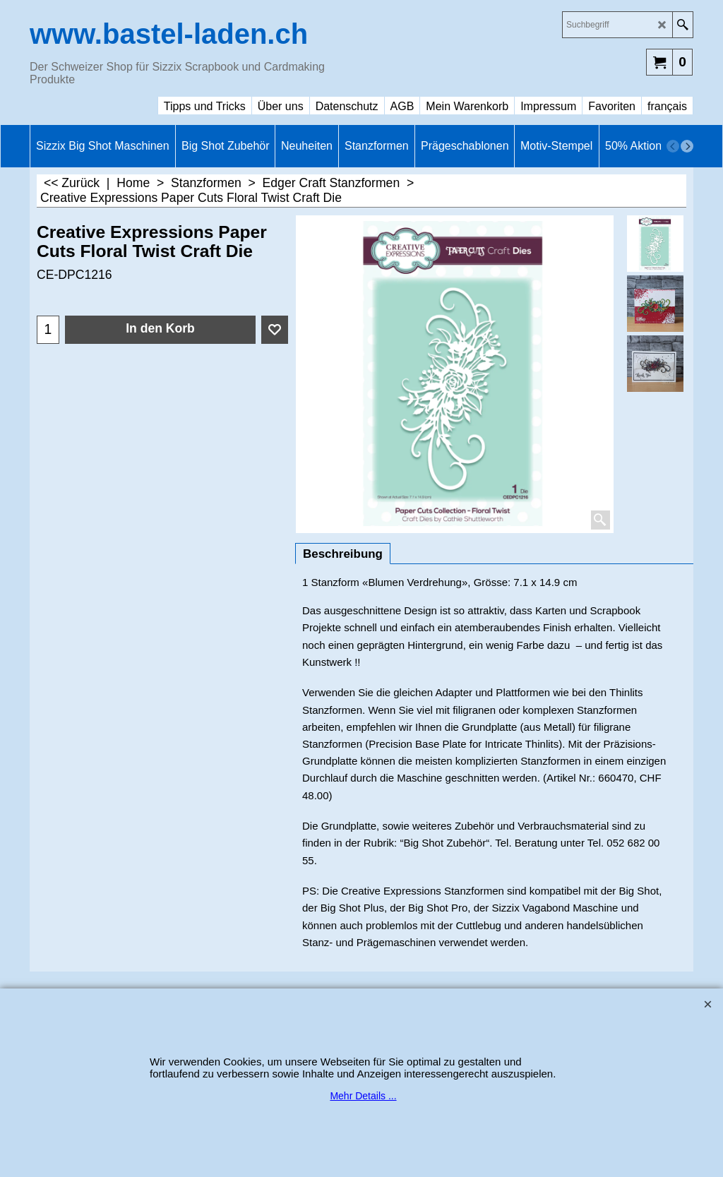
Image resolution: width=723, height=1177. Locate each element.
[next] (687, 146)
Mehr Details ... (363, 1095)
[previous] (673, 146)
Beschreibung (343, 554)
